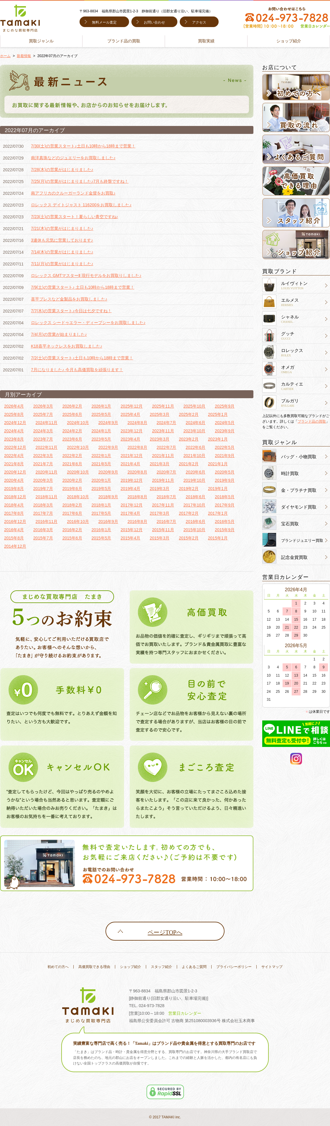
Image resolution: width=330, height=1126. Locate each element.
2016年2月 (72, 529)
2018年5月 (225, 496)
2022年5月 (225, 447)
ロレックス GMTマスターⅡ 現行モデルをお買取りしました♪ (86, 275)
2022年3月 (43, 455)
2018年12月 (15, 496)
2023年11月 (163, 431)
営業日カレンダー (184, 1013)
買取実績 (206, 41)
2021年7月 (43, 463)
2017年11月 (163, 505)
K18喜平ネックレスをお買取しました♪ (66, 346)
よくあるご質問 (194, 967)
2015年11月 (163, 529)
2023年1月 (218, 439)
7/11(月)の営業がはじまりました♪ (62, 263)
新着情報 (24, 56)
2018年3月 (43, 505)
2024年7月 (166, 422)
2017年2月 (189, 513)
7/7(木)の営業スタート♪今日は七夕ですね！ (71, 310)
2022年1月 (101, 455)
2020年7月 (166, 472)
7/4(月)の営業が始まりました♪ (59, 334)
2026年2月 (72, 406)
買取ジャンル (41, 41)
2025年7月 (43, 414)
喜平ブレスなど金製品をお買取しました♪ (69, 299)
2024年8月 (137, 422)
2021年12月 (132, 455)
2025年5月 (101, 414)
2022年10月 (78, 447)
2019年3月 (159, 488)
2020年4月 (14, 480)
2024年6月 (195, 422)
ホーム (5, 56)
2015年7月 (43, 538)
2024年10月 (78, 422)
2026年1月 (101, 406)
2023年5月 (101, 439)
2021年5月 (101, 463)
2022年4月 (14, 455)
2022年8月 (137, 447)
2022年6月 (195, 447)
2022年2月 (72, 455)
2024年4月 (14, 431)
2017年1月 (218, 513)
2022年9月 (108, 447)
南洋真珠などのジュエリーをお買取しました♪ (73, 157)
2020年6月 (195, 472)
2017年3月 (159, 513)
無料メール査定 (104, 22)
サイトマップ (272, 967)
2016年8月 (137, 521)
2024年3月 (43, 431)
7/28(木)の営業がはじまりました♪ (62, 169)
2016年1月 (101, 529)
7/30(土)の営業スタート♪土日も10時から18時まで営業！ (83, 146)
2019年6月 (72, 488)
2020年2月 (72, 480)
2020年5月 (225, 472)
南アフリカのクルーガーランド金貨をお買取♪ (73, 193)
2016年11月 (47, 521)
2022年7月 (166, 447)
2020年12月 (15, 472)
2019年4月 (130, 488)
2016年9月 (108, 521)
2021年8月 (14, 463)
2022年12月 (15, 447)
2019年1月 (218, 488)
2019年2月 (189, 488)
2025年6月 (72, 414)
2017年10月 (195, 505)
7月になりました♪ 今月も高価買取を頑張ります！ (77, 369)
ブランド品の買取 (123, 41)
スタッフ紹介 (161, 967)
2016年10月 (78, 521)
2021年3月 (159, 463)
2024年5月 (225, 422)
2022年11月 (47, 447)
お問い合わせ (154, 22)
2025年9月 (225, 406)
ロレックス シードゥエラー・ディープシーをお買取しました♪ (88, 322)
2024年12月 (15, 422)
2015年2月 (189, 538)
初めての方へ (58, 967)
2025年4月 (130, 414)
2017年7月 (43, 513)
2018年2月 (72, 505)
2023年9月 (225, 431)
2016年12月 (15, 521)
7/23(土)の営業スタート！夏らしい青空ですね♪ (74, 216)
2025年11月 (163, 406)
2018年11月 (47, 496)
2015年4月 (130, 538)
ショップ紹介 (288, 41)
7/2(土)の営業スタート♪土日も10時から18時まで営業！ (82, 358)
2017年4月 (130, 513)
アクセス (199, 22)
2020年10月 (78, 472)
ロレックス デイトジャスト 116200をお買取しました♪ (81, 204)
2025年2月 (189, 414)
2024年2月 (72, 431)
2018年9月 (108, 496)
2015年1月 (218, 538)
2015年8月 (14, 538)
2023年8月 (14, 439)
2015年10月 (195, 529)
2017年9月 (225, 505)
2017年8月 (14, 513)
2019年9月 (225, 480)
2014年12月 (15, 546)
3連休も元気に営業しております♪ (62, 240)
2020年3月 (43, 480)
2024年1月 (101, 431)
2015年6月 (72, 538)
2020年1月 (101, 480)
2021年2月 (189, 463)
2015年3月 (159, 538)
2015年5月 (101, 538)
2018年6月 (195, 496)
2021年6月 (72, 463)
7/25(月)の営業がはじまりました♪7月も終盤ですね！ (79, 181)
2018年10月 (78, 496)
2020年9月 (108, 472)
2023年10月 (195, 431)
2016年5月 (225, 521)
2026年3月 (43, 406)
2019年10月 (195, 480)
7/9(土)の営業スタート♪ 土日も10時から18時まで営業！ (82, 287)
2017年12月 (132, 505)
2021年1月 (218, 463)
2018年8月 (137, 496)
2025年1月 (218, 414)
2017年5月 (101, 513)
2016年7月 (166, 521)
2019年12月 (132, 480)
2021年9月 (225, 455)
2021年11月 (163, 455)
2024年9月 (108, 422)
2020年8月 (137, 472)
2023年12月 (132, 431)
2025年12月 (132, 406)
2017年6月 (72, 513)
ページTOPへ (165, 932)
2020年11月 (47, 472)
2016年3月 (43, 529)
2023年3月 (159, 439)
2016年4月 (14, 529)
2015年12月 (132, 529)
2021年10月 (195, 455)
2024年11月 (47, 422)
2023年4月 (130, 439)
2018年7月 (166, 496)
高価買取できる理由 (94, 967)
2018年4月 (14, 505)
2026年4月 (14, 406)
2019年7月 (43, 488)
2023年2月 (189, 439)
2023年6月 (72, 439)
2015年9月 (225, 529)
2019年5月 (101, 488)
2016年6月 (195, 521)
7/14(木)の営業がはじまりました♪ (62, 252)
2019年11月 (163, 480)
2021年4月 (130, 463)
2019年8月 (14, 488)
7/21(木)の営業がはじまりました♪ (62, 228)
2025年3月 (159, 414)
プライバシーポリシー (234, 967)
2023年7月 (43, 439)
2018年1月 (101, 505)
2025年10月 (195, 406)
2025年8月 (14, 414)
